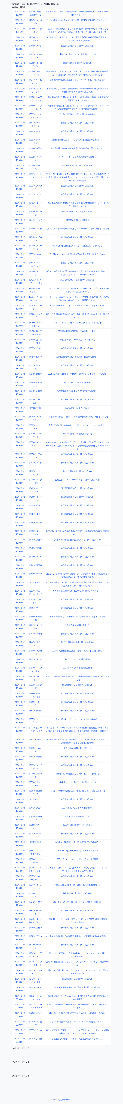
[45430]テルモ (35, 522)
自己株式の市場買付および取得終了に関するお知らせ (77, 842)
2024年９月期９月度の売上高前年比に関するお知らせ (77, 987)
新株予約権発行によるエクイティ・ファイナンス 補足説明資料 (77, 80)
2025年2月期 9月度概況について (77, 433)
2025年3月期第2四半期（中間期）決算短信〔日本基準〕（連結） (77, 1013)
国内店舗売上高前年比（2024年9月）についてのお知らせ (77, 591)
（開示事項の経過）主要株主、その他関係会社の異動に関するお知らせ (77, 416)
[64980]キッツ (35, 573)
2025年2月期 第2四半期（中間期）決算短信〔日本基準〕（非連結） (77, 374)
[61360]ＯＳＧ (35, 556)
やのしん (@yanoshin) (63, 1099)
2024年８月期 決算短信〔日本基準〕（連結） (77, 331)
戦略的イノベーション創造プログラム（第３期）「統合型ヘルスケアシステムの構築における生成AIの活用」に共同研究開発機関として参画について (77, 445)
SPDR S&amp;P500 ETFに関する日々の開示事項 (77, 850)
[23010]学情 (35, 842)
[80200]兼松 (35, 408)
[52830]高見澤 (35, 539)
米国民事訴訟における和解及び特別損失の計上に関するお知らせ (77, 616)
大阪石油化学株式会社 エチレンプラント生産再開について (77, 1021)
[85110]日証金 (35, 710)
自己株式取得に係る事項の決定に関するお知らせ (77, 391)
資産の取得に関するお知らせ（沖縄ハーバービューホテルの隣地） (77, 425)
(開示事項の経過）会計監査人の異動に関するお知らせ (77, 539)
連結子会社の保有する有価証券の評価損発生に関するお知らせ (77, 148)
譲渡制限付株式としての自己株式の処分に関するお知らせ (77, 139)
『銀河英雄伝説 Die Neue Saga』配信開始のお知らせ (77, 884)
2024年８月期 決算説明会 (77, 220)
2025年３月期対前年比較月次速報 (77, 825)
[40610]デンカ (35, 936)
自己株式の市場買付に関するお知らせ (77, 348)
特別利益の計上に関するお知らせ (77, 893)
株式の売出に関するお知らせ (77, 408)
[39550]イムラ (35, 348)
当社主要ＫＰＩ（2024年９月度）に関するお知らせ (77, 479)
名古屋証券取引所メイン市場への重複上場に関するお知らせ (77, 1038)
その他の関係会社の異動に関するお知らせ (77, 114)
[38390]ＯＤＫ (35, 254)
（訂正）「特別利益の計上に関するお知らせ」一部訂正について (77, 790)
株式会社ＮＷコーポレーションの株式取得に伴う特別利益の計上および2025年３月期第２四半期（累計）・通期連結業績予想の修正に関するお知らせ (77, 730)
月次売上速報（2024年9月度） (77, 659)
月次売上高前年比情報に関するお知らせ (77, 642)
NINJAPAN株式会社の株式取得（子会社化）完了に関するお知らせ (77, 254)
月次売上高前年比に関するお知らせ (77, 471)
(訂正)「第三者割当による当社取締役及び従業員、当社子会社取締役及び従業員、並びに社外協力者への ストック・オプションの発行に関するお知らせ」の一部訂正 (77, 177)
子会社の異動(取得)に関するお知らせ (77, 211)
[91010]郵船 (35, 739)
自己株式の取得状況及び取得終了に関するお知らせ (77, 773)
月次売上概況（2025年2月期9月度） (77, 748)
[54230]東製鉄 (35, 548)
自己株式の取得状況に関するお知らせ (77, 45)
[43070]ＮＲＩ (35, 514)
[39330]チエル (35, 1030)
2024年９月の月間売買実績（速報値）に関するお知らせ (77, 902)
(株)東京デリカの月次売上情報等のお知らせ (77, 782)
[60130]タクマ (35, 194)
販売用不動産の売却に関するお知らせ (77, 488)
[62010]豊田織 (35, 565)
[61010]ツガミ (35, 833)
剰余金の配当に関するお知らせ (77, 382)
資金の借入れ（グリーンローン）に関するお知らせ (77, 719)
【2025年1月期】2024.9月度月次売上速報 (77, 54)
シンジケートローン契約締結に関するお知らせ (77, 157)
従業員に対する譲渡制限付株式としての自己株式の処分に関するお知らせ (77, 228)
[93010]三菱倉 (35, 756)
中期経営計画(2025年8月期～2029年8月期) (77, 339)
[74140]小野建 (35, 633)
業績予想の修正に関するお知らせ (77, 63)
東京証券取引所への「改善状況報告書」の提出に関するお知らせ (77, 305)
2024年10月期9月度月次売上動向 (77, 667)
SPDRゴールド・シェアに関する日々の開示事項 (77, 859)
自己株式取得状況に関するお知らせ (77, 165)
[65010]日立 (35, 582)
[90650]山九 (35, 799)
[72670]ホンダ (35, 131)
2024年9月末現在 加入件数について (77, 807)
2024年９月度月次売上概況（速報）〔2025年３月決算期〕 (77, 650)
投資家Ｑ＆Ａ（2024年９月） (77, 625)
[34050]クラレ (35, 45)
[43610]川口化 (35, 1038)
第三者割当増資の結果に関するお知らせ (77, 279)
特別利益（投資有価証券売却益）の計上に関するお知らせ (77, 245)
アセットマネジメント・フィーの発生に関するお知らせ (77, 322)
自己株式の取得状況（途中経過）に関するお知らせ (77, 357)
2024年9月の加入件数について (77, 816)
